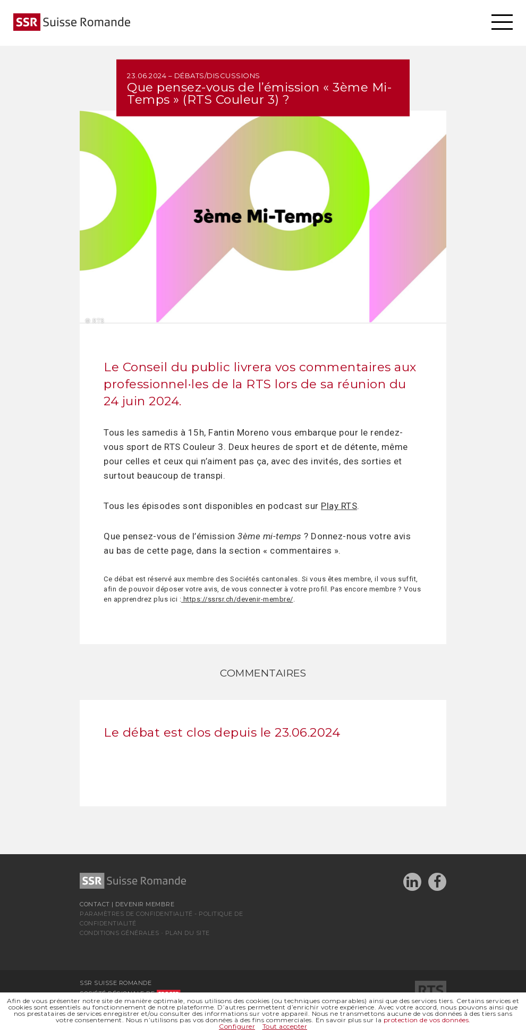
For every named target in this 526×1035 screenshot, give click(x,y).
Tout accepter (285, 1026)
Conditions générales (119, 933)
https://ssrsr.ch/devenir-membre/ (237, 599)
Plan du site (187, 933)
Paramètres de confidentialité (136, 913)
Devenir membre (144, 904)
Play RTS (339, 505)
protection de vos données (426, 1020)
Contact (95, 904)
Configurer (237, 1026)
